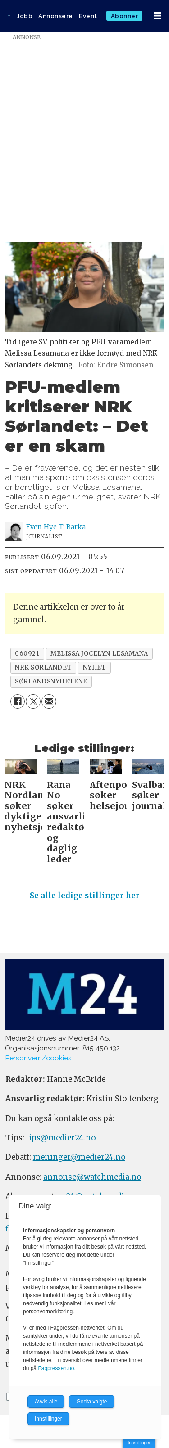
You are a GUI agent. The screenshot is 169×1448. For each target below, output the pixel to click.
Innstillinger (139, 1442)
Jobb (24, 15)
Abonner (124, 15)
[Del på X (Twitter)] (33, 701)
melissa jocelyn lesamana (99, 653)
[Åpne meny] (157, 15)
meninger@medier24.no (79, 1157)
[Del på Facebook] (17, 701)
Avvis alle (46, 1401)
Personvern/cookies (38, 1058)
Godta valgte (91, 1401)
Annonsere (55, 15)
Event (88, 15)
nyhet (94, 667)
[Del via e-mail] (48, 701)
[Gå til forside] (9, 15)
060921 (27, 653)
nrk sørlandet (43, 667)
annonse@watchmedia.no (92, 1177)
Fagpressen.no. (56, 1368)
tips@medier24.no (61, 1138)
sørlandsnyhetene (51, 681)
